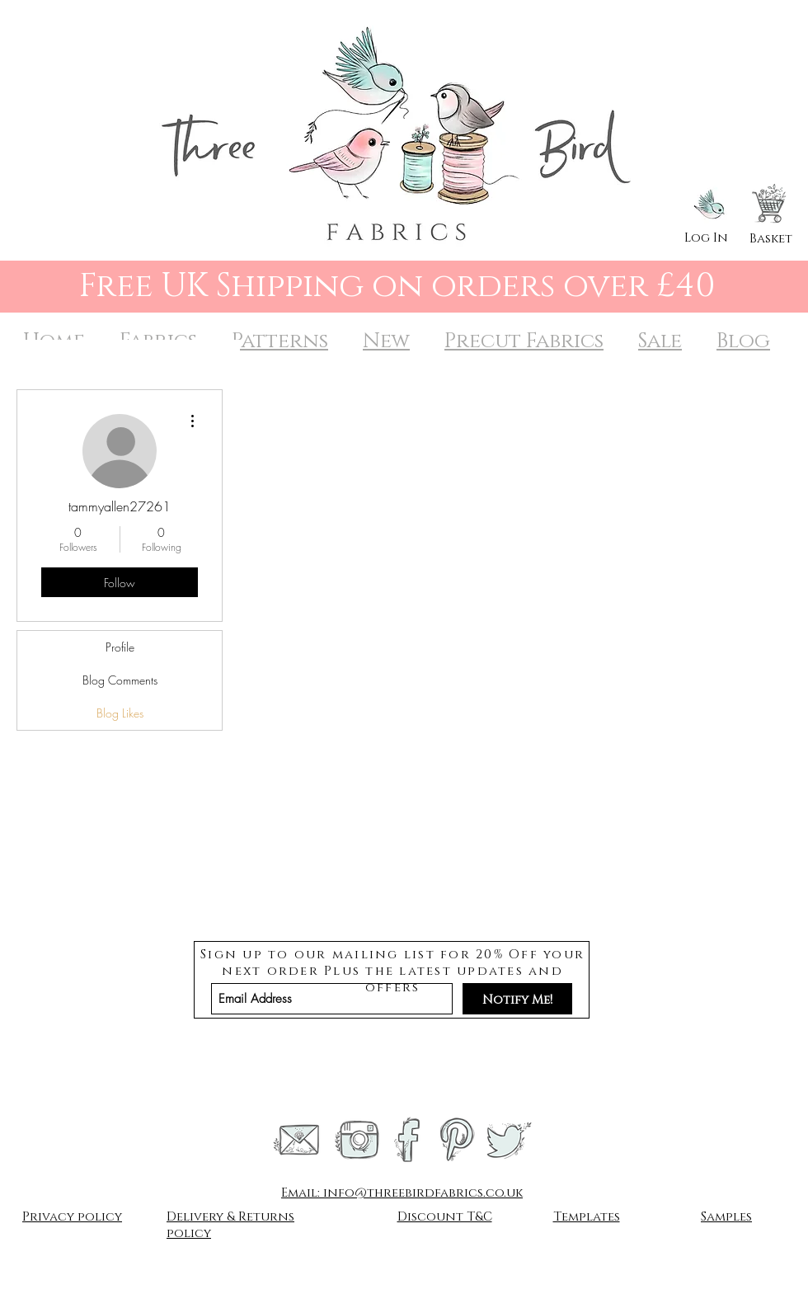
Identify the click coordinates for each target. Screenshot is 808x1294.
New (386, 341)
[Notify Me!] (517, 998)
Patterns (280, 341)
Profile (120, 647)
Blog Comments (119, 680)
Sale (660, 341)
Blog (743, 341)
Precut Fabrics (524, 341)
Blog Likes (119, 713)
